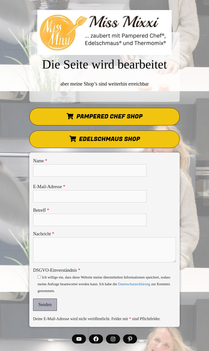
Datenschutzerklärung (134, 284)
